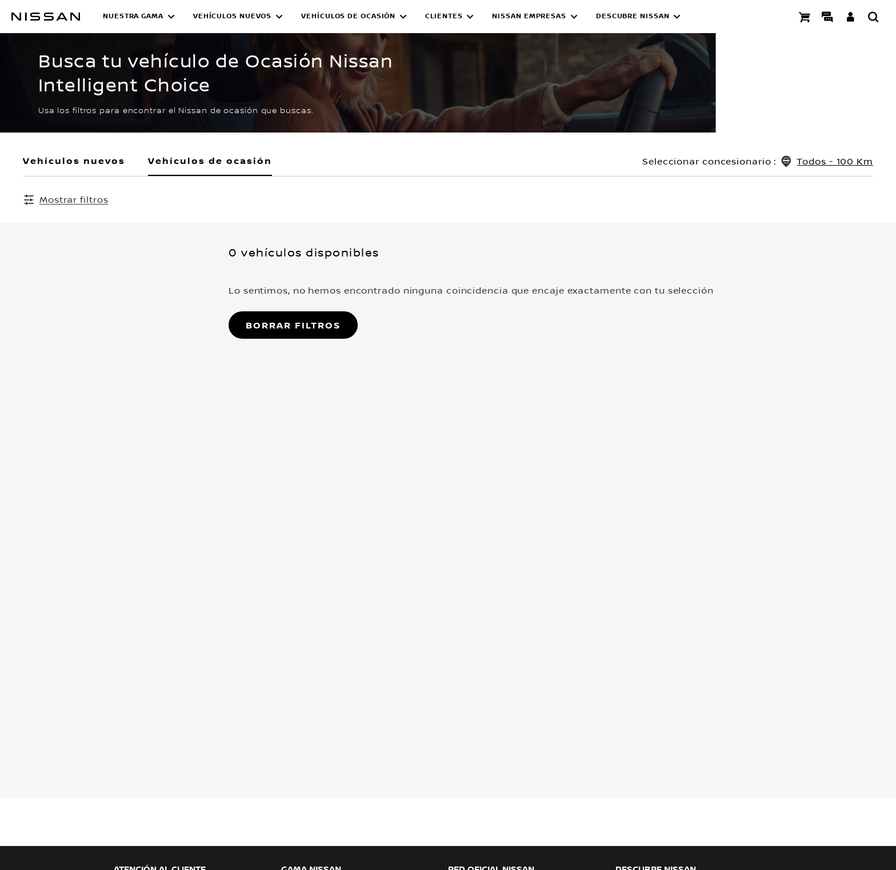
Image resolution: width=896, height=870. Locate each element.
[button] (139, 16)
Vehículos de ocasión (210, 160)
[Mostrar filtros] (65, 199)
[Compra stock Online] (804, 16)
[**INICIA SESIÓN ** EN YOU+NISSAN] (850, 16)
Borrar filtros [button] (87, 326)
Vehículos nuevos (74, 160)
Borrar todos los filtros (697, 200)
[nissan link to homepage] (45, 17)
